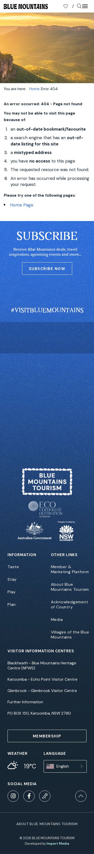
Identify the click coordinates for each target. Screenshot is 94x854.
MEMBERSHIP (47, 736)
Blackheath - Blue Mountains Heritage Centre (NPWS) (42, 666)
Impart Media (58, 843)
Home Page (21, 205)
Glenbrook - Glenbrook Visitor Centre (42, 690)
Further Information (25, 702)
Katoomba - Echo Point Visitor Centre (42, 679)
